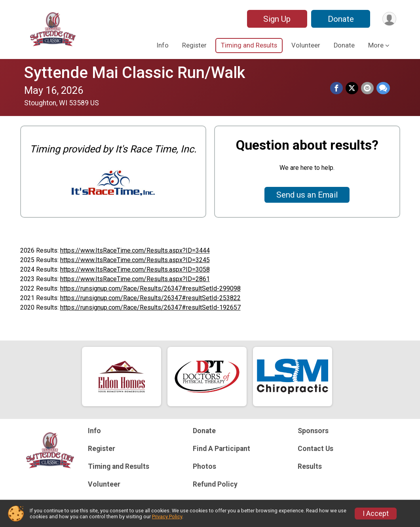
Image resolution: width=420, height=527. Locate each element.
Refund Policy (215, 484)
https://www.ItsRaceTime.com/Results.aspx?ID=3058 (135, 269)
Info (163, 45)
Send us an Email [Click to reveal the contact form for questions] (307, 195)
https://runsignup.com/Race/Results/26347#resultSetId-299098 (150, 288)
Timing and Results (249, 45)
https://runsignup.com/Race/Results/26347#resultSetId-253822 (150, 298)
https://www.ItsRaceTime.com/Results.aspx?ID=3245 (135, 260)
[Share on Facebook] (337, 88)
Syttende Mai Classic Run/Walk (134, 72)
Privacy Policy (167, 516)
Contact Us (315, 449)
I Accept (376, 513)
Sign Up (276, 19)
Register (194, 45)
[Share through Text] (383, 88)
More (376, 45)
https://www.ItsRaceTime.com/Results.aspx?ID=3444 (135, 250)
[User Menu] (389, 18)
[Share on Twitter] (352, 88)
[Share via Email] (367, 88)
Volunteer (305, 45)
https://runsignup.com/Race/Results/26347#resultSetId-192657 (150, 307)
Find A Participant (221, 449)
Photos (204, 466)
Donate (340, 19)
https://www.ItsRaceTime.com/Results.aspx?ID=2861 (135, 279)
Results (310, 466)
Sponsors (313, 431)
